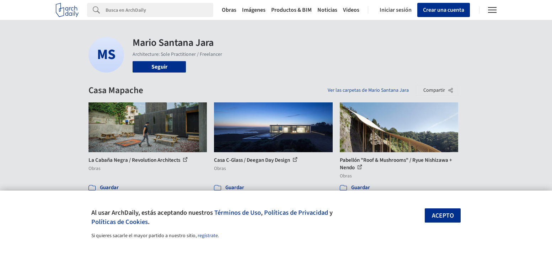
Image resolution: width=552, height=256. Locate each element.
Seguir (159, 67)
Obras (229, 10)
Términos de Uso (237, 212)
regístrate (208, 235)
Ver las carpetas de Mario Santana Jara (368, 90)
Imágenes (254, 10)
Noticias (327, 10)
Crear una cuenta (443, 10)
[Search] (159, 10)
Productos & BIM (291, 10)
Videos (351, 10)
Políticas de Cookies (119, 221)
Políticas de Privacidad (296, 212)
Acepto (443, 215)
